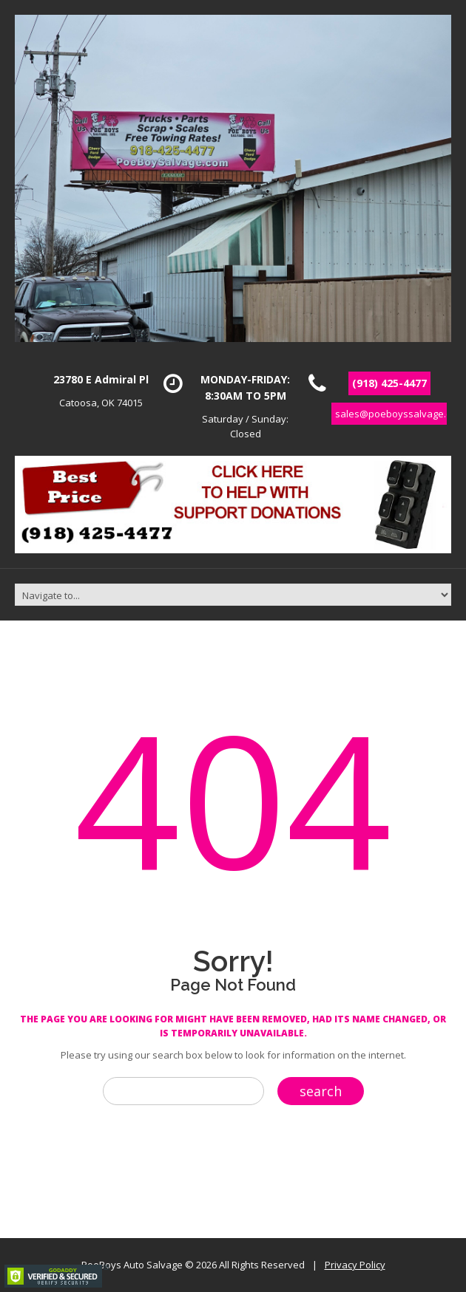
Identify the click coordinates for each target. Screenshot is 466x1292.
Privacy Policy (355, 1264)
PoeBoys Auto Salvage (132, 1264)
